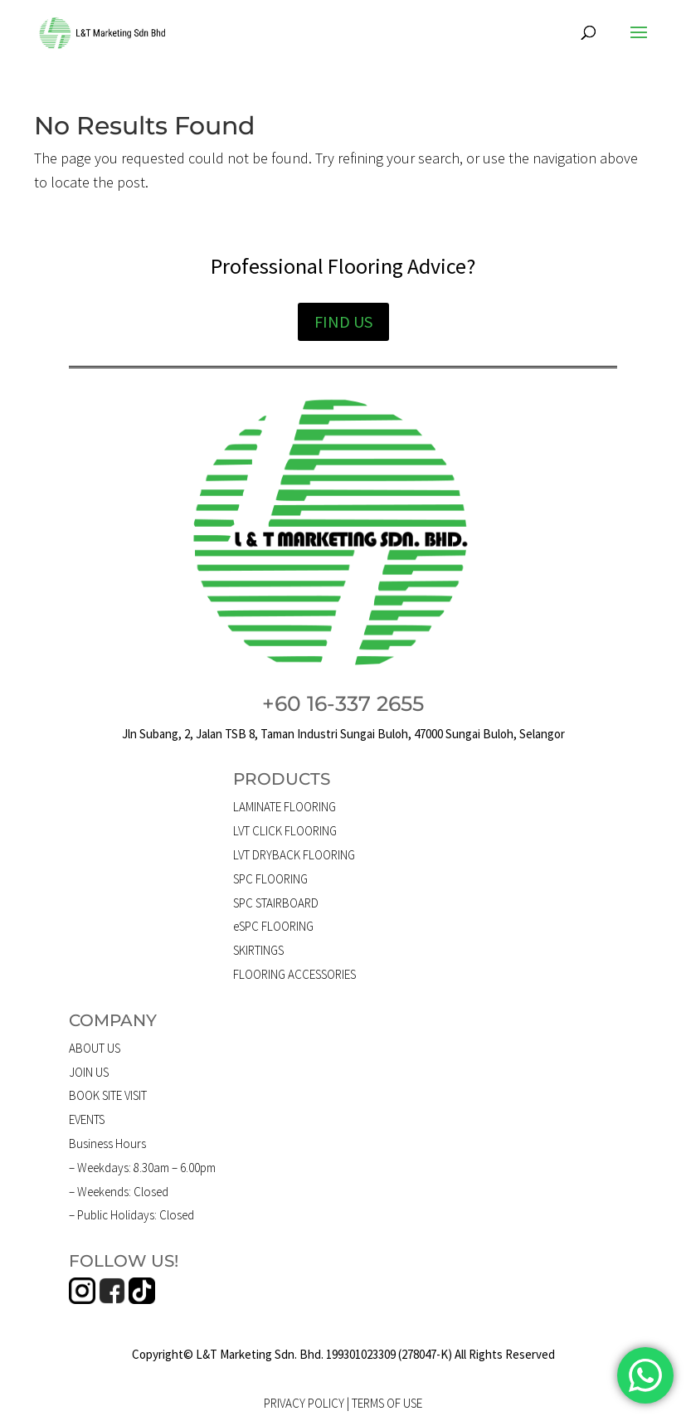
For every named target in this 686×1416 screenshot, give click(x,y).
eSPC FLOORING (273, 926)
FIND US (343, 321)
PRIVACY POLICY (304, 1403)
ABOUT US (94, 1048)
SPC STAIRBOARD (276, 903)
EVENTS (87, 1119)
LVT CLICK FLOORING (285, 831)
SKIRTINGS (258, 950)
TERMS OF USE (387, 1403)
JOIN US (89, 1072)
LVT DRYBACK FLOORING (294, 855)
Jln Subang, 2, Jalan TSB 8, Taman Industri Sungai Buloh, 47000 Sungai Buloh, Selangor (343, 734)
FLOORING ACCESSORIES (294, 974)
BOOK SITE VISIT (108, 1095)
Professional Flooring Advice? (343, 266)
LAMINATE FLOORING (284, 807)
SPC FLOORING (270, 879)
